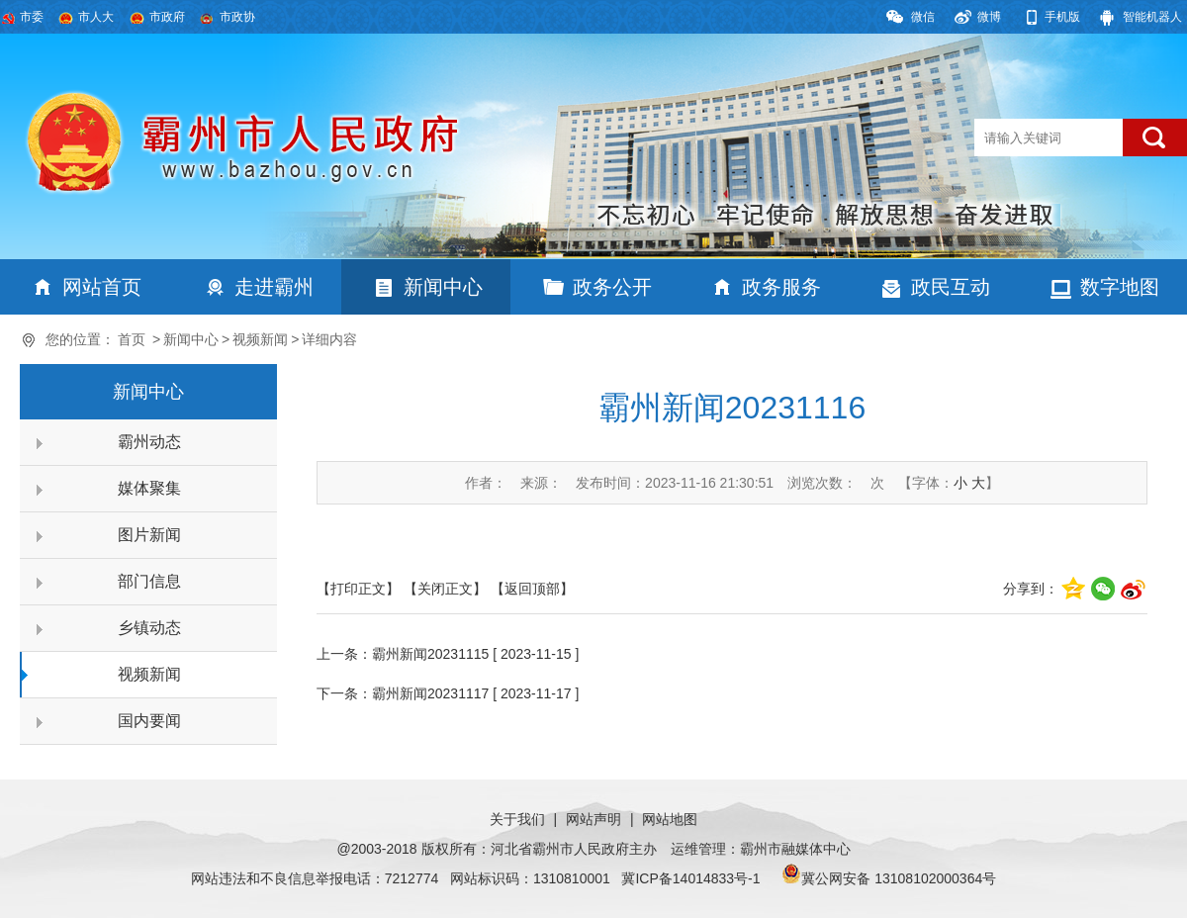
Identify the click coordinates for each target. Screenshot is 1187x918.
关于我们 (517, 819)
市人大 (96, 17)
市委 (32, 17)
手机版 (1062, 17)
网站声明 (593, 819)
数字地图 (1119, 287)
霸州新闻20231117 (430, 693)
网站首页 (101, 287)
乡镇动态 (149, 627)
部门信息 (149, 581)
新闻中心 (443, 287)
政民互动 (950, 287)
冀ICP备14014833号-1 (690, 878)
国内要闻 (149, 720)
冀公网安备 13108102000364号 (898, 878)
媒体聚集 (149, 488)
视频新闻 (260, 339)
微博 (989, 17)
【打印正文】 (358, 589)
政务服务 (781, 287)
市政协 (237, 17)
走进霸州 (274, 287)
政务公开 (612, 287)
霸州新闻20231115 (430, 654)
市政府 (167, 17)
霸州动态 (149, 441)
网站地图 (669, 819)
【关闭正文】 (445, 589)
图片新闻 (149, 534)
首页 (131, 339)
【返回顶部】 (532, 589)
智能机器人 (1152, 17)
